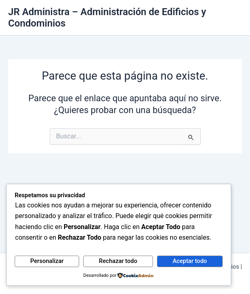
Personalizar (47, 261)
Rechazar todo (118, 261)
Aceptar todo (190, 261)
